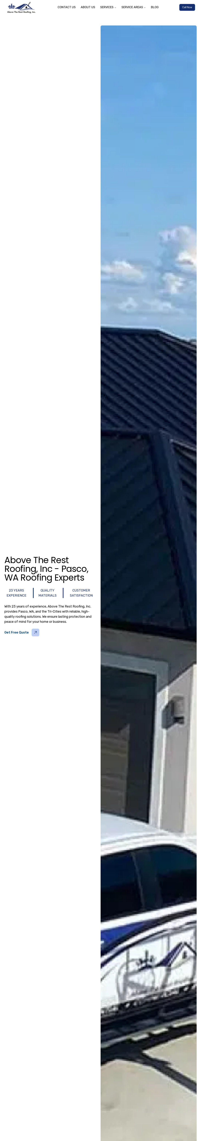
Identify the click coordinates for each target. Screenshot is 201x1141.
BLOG (155, 7)
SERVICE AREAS (134, 7)
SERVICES (108, 7)
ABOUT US (88, 7)
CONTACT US (67, 7)
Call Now (187, 7)
